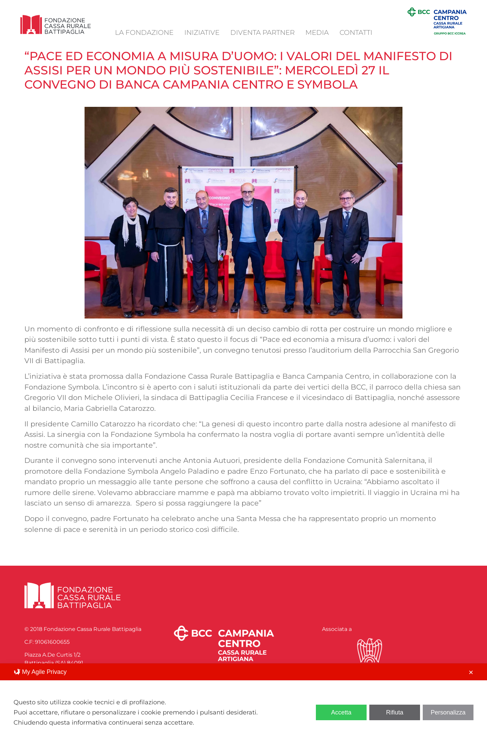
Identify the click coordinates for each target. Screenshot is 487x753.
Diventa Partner (262, 32)
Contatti (356, 32)
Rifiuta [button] (394, 712)
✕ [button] (470, 672)
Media (317, 32)
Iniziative (201, 32)
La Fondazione (144, 32)
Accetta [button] (341, 712)
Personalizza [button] (448, 712)
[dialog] (243, 708)
